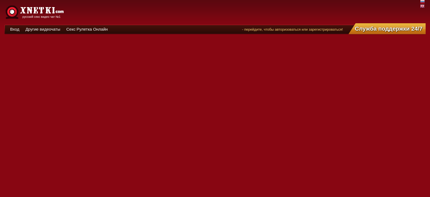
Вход (14, 29)
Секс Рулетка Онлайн (87, 29)
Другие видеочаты (43, 29)
